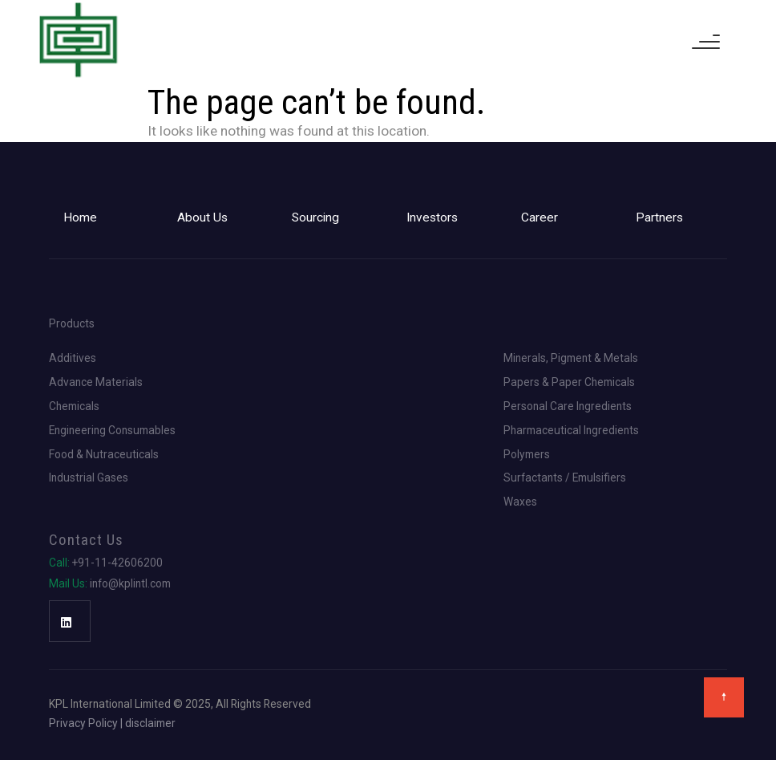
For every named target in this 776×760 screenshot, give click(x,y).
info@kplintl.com (110, 584)
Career (539, 217)
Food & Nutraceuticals (104, 455)
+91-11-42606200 (106, 563)
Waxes (520, 502)
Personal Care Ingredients (567, 407)
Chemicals (74, 407)
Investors (432, 217)
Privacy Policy (83, 723)
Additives (72, 358)
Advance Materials (96, 382)
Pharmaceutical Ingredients (571, 431)
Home (80, 217)
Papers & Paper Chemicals (569, 382)
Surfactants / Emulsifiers (564, 478)
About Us (202, 217)
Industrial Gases (88, 478)
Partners (659, 217)
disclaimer (150, 723)
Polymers (526, 455)
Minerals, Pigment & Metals (570, 358)
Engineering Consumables (112, 431)
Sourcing (315, 217)
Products (72, 324)
